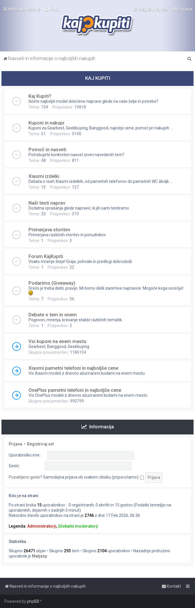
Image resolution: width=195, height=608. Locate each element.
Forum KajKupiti (45, 256)
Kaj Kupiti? (39, 96)
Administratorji (41, 526)
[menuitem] (52, 9)
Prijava (15, 444)
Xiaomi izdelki (43, 176)
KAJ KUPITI (97, 78)
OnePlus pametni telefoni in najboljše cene (74, 390)
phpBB (33, 601)
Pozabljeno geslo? (25, 477)
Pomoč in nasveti (47, 149)
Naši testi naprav (46, 203)
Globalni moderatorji (78, 526)
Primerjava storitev (49, 229)
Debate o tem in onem (52, 314)
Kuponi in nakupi (46, 123)
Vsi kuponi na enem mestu (57, 341)
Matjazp (39, 556)
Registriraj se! (40, 444)
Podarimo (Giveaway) (51, 283)
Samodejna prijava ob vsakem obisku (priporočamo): (93, 477)
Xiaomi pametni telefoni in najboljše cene (73, 368)
